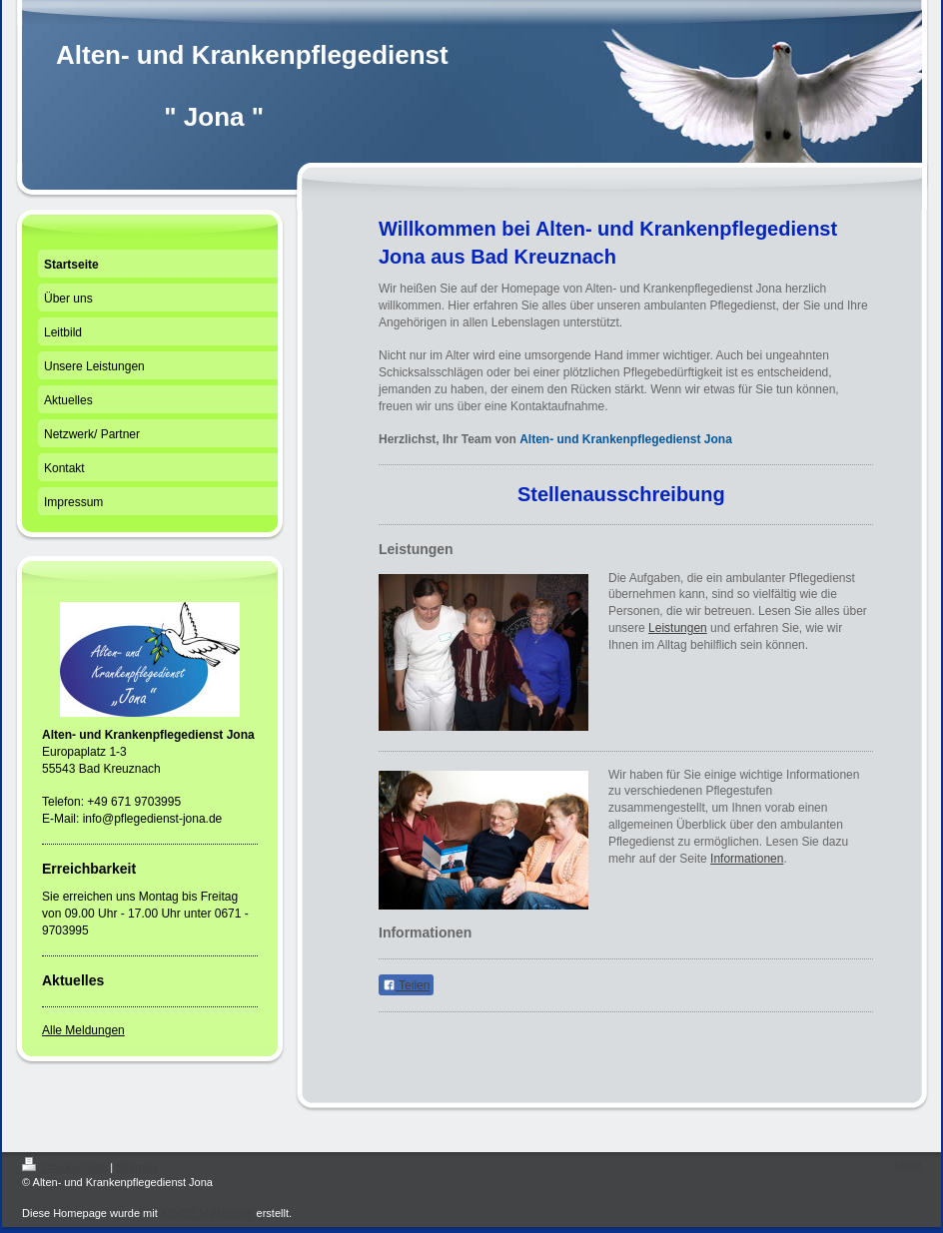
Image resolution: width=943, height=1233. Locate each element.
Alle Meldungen (83, 1030)
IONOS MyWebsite (207, 1213)
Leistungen (677, 628)
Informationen (746, 859)
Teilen (406, 985)
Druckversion (66, 1167)
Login (907, 1164)
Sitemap (136, 1167)
